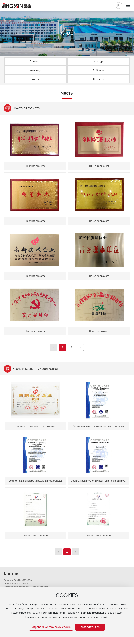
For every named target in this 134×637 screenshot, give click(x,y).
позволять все (90, 627)
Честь (35, 79)
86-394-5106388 (19, 583)
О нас (67, 33)
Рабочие (98, 70)
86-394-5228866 (23, 580)
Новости (98, 79)
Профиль (35, 61)
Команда (35, 70)
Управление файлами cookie (51, 627)
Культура (98, 61)
